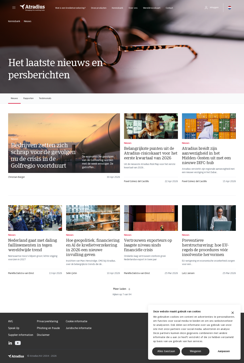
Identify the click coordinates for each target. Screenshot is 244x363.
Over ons (133, 8)
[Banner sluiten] (232, 313)
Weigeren (195, 351)
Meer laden (122, 289)
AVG (10, 321)
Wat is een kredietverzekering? (70, 8)
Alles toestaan (166, 351)
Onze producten (98, 8)
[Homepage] (32, 7)
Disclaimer (43, 335)
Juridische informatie (79, 328)
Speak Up (13, 328)
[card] (64, 147)
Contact (169, 8)
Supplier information (20, 335)
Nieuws (14, 98)
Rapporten (28, 98)
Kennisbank (117, 8)
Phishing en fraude (48, 328)
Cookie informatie (76, 321)
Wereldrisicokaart (151, 8)
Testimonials (45, 98)
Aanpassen (224, 351)
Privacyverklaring (47, 321)
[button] (14, 7)
